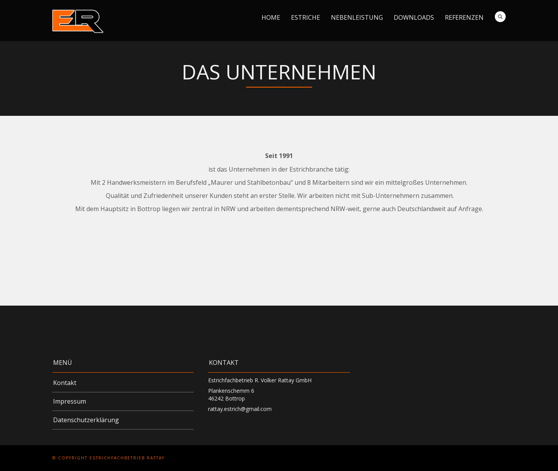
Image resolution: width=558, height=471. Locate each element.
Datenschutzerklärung (86, 420)
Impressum (69, 401)
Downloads (414, 17)
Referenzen (464, 17)
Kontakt (64, 382)
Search (500, 16)
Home (271, 17)
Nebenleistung (357, 17)
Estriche (305, 17)
